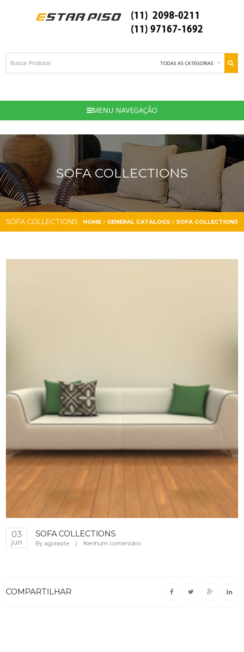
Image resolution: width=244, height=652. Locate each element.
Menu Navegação (122, 110)
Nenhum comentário (112, 543)
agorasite (56, 543)
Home (92, 221)
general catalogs (138, 221)
